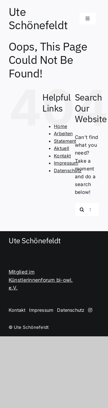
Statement (65, 141)
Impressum (66, 163)
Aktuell (61, 148)
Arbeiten (63, 133)
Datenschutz (68, 170)
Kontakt (62, 156)
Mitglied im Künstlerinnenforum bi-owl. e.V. (41, 279)
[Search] (82, 209)
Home (60, 126)
